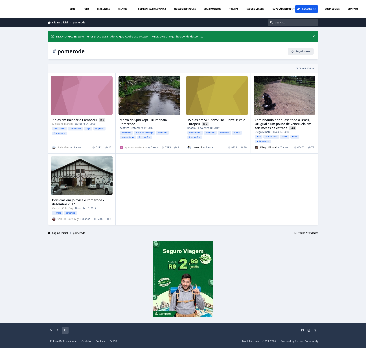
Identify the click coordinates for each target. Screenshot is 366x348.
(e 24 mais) (263, 141)
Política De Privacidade (63, 341)
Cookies (100, 341)
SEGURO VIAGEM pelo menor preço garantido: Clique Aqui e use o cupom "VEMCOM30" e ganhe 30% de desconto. (127, 36)
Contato (86, 341)
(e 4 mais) (59, 133)
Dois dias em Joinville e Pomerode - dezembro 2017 (78, 202)
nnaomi (191, 127)
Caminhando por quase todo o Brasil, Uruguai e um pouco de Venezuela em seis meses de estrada (283, 124)
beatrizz (124, 127)
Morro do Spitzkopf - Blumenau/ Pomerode (143, 122)
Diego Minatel (263, 132)
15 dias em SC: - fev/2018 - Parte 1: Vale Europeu (216, 122)
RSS (113, 341)
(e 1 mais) (144, 137)
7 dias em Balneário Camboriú (74, 120)
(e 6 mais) (194, 137)
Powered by (299, 341)
